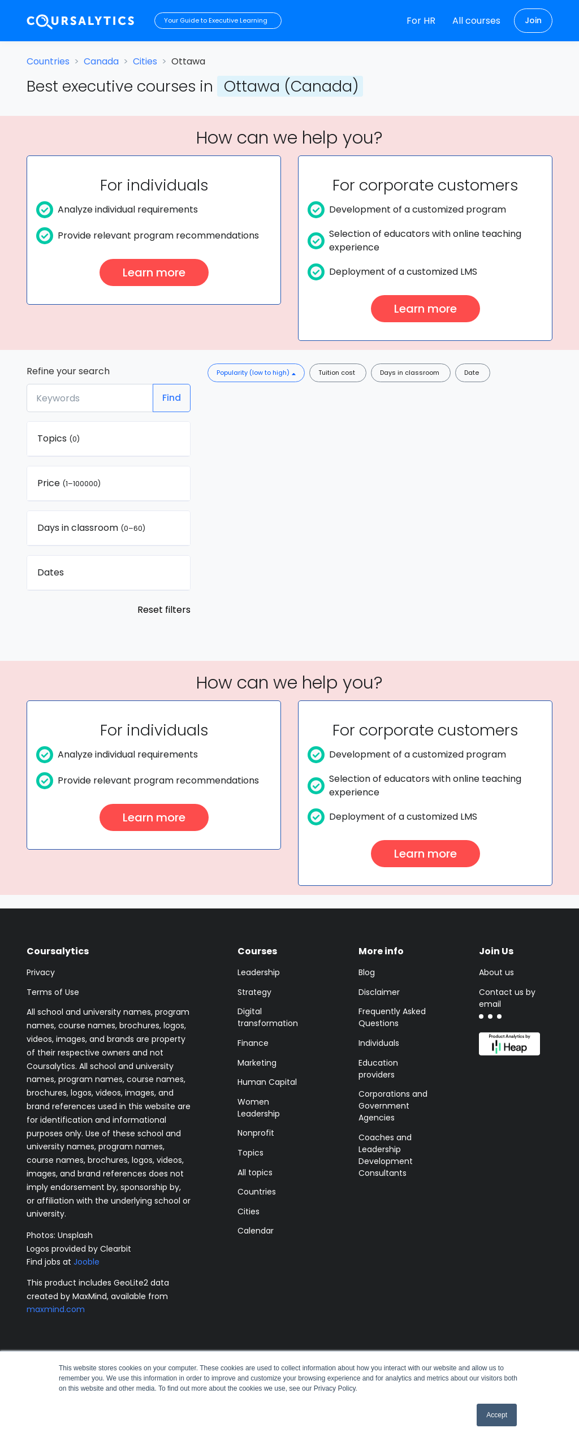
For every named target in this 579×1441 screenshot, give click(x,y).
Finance (253, 1043)
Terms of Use (53, 992)
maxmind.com (56, 1309)
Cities (145, 61)
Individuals (378, 1043)
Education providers (378, 1068)
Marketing (256, 1062)
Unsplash (75, 1235)
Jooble (87, 1261)
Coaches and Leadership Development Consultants (385, 1155)
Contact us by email (507, 998)
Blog (366, 972)
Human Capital (267, 1082)
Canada (101, 61)
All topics (255, 1172)
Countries (48, 61)
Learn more (154, 272)
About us (496, 972)
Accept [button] (496, 1415)
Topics (250, 1152)
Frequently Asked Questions (392, 1017)
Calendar (255, 1230)
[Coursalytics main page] (81, 20)
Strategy (254, 992)
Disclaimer (379, 992)
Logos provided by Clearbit (79, 1248)
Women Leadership (258, 1107)
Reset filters (164, 609)
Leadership (258, 972)
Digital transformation (267, 1017)
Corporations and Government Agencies (392, 1105)
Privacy (41, 972)
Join (533, 20)
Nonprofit (255, 1133)
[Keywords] (90, 398)
